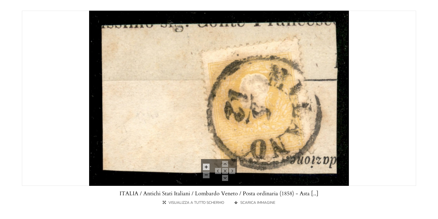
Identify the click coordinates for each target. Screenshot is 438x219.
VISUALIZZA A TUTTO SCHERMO (194, 202)
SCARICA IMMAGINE (254, 202)
